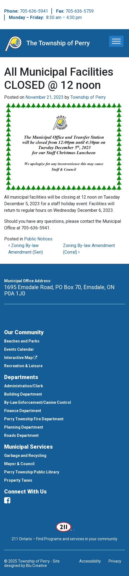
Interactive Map (20, 357)
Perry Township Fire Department (34, 419)
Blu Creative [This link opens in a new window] (36, 565)
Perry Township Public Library (31, 472)
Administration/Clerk (23, 386)
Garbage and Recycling (25, 455)
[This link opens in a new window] (64, 526)
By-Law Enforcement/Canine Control (37, 402)
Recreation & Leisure (23, 366)
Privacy (115, 561)
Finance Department (22, 410)
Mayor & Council (19, 464)
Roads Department (21, 435)
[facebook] (7, 500)
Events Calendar (19, 349)
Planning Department (23, 427)
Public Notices (38, 239)
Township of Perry (88, 97)
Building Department (23, 394)
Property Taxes (18, 480)
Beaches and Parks (22, 341)
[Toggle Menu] (116, 41)
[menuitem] (64, 341)
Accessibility (90, 561)
